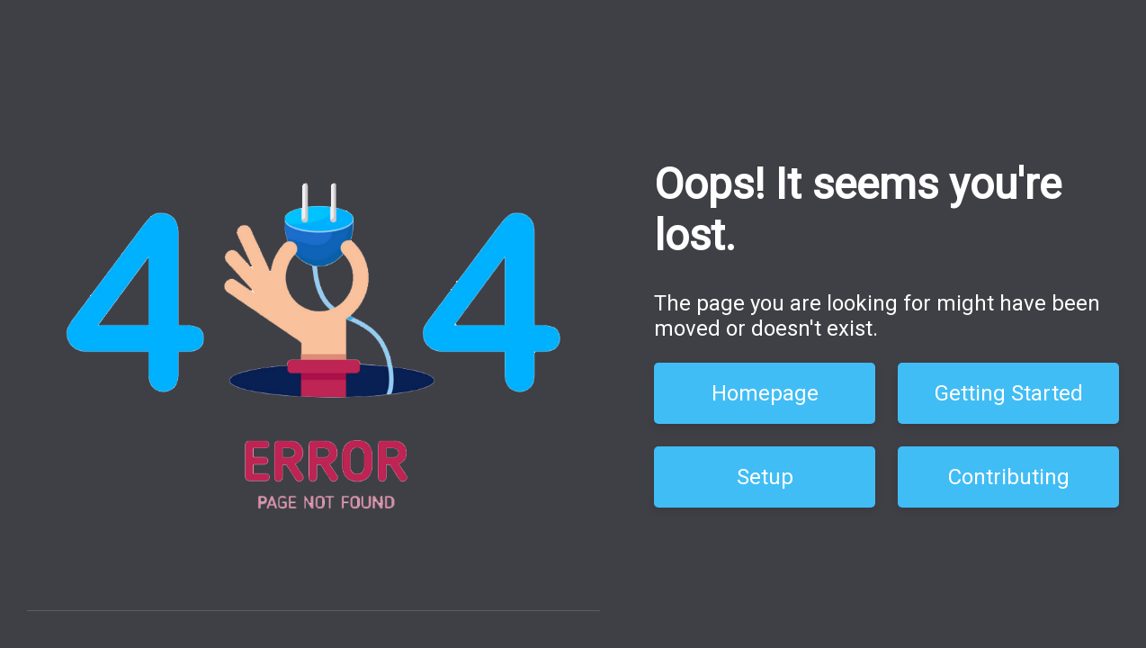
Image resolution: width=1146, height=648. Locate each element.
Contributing (1009, 477)
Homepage (765, 393)
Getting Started (1009, 393)
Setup (765, 477)
